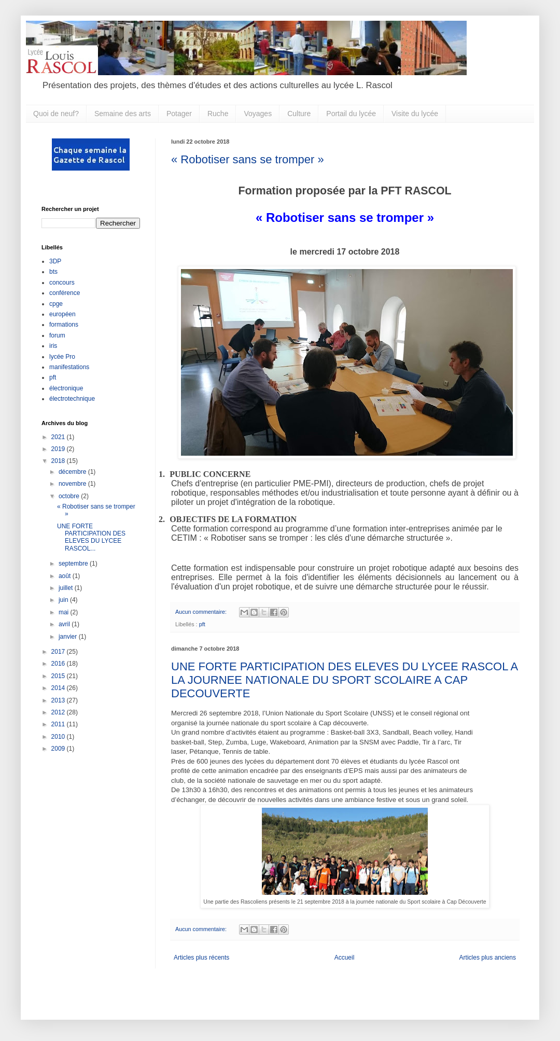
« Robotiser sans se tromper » (247, 159)
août (66, 576)
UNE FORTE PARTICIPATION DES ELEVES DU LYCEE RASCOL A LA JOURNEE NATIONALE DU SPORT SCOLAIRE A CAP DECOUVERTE (344, 680)
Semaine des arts (122, 113)
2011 (59, 724)
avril (65, 624)
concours (62, 282)
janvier (69, 636)
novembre (73, 483)
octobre (70, 496)
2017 (59, 651)
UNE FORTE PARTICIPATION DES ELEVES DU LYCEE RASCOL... (91, 537)
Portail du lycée (351, 113)
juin (64, 599)
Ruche (217, 113)
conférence (64, 293)
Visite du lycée (414, 113)
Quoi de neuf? (56, 113)
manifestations (69, 367)
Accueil (344, 957)
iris (53, 345)
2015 (59, 676)
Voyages (258, 113)
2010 (59, 736)
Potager (179, 113)
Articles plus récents (201, 957)
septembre (74, 563)
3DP (55, 261)
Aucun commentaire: (201, 612)
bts (53, 271)
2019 (59, 449)
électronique (66, 388)
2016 (59, 663)
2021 (59, 437)
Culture (299, 113)
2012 (59, 712)
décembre (73, 471)
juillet (67, 588)
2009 (59, 748)
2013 (59, 700)
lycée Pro (62, 356)
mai (65, 612)
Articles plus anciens (487, 957)
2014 (59, 688)
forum (57, 335)
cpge (56, 303)
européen (62, 314)
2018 (59, 461)
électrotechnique (72, 398)
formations (63, 324)
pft (202, 624)
